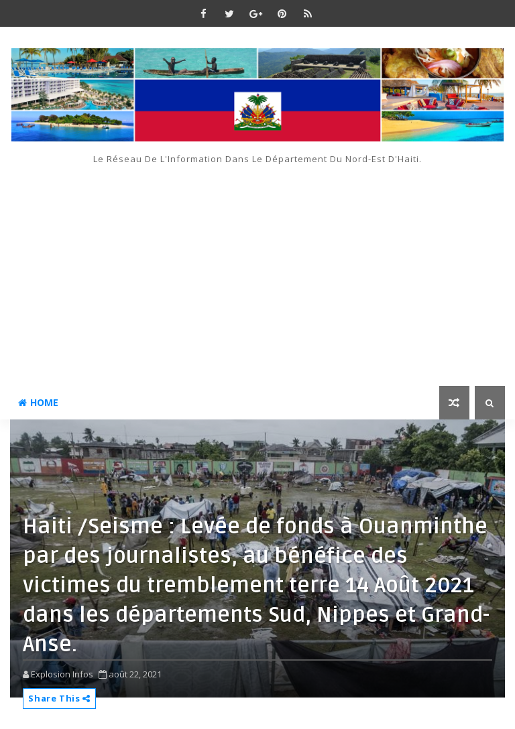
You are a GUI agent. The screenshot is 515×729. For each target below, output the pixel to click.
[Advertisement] (257, 265)
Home (38, 402)
